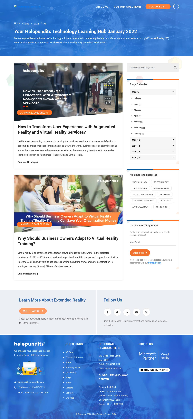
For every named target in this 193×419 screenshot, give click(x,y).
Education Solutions (142, 194)
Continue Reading (28, 162)
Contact (69, 392)
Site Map (70, 397)
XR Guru (69, 352)
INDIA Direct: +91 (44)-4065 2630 (33, 392)
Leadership (71, 372)
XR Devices (166, 200)
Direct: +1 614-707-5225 (110, 368)
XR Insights (161, 207)
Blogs (68, 382)
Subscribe (140, 253)
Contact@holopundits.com (29, 382)
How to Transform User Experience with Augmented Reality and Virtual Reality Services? (66, 129)
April (137, 115)
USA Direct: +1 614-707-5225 (29, 387)
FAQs (68, 377)
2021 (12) (136, 145)
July (137, 98)
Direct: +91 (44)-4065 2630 (111, 404)
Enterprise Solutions (143, 200)
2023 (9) (135, 92)
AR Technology (161, 182)
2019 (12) (136, 157)
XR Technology (139, 182)
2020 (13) (136, 151)
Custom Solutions (74, 357)
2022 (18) (136, 140)
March (138, 121)
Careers (69, 387)
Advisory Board (73, 367)
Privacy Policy (154, 262)
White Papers (33, 310)
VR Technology (139, 188)
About (69, 362)
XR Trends (165, 194)
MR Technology (161, 188)
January (139, 133)
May (137, 110)
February (139, 127)
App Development (140, 207)
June (137, 104)
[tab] (153, 92)
